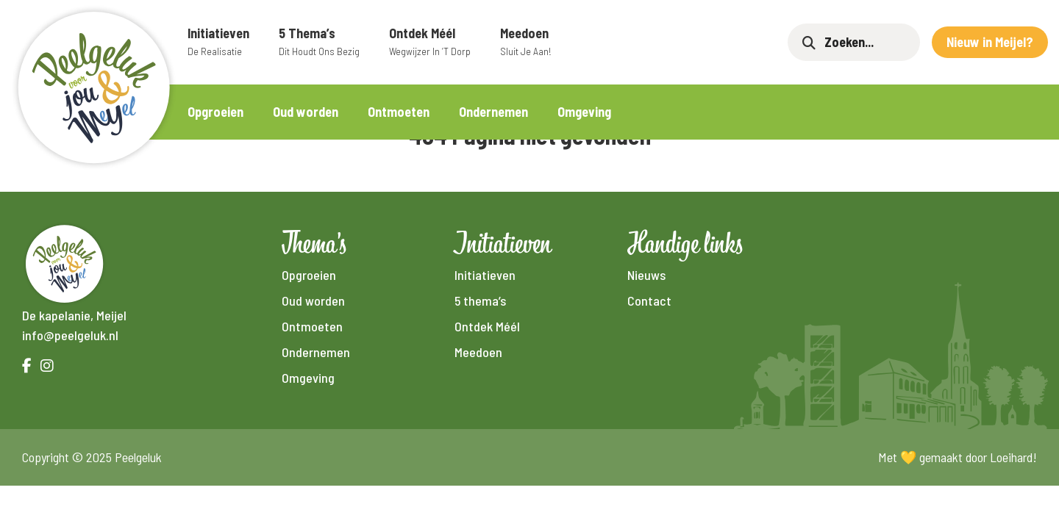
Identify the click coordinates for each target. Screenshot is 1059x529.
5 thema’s (319, 42)
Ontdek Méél (430, 42)
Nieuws (646, 275)
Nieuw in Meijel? (989, 42)
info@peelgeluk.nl (70, 335)
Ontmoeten (398, 112)
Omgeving (584, 112)
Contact (649, 300)
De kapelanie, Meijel (74, 315)
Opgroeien (215, 112)
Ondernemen (493, 112)
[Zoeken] (864, 42)
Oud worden (305, 112)
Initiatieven (218, 42)
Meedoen (525, 42)
